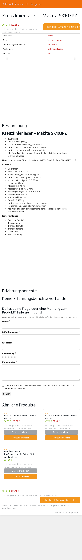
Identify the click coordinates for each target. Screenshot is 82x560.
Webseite (7, 342)
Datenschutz (61, 512)
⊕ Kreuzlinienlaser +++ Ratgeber (22, 4)
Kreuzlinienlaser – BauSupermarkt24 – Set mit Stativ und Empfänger (19, 454)
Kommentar (9, 362)
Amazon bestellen (20, 437)
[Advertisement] (26, 88)
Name (6, 321)
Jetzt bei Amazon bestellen (63, 26)
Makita (51, 35)
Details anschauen (20, 432)
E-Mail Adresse (11, 332)
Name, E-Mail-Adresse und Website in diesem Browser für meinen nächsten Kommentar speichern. (38, 387)
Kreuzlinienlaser (55, 40)
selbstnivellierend (55, 49)
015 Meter (52, 44)
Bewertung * (9, 353)
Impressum (74, 512)
